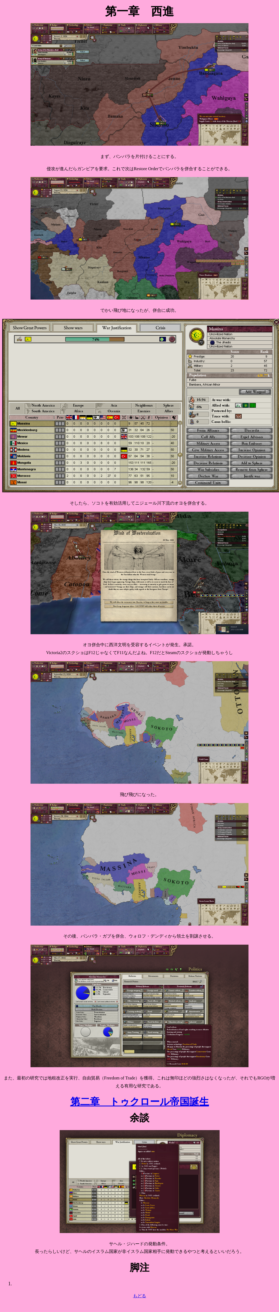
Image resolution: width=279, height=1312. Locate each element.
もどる (139, 1295)
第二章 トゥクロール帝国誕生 (139, 1101)
